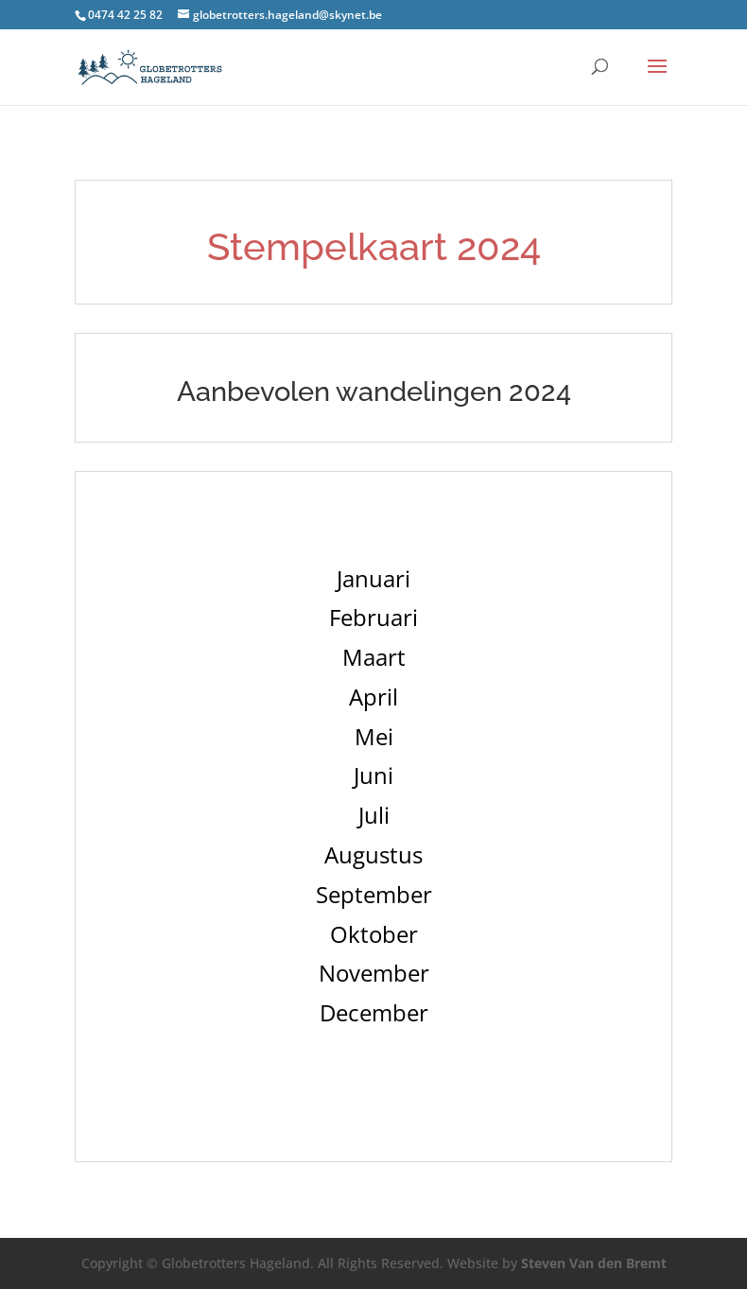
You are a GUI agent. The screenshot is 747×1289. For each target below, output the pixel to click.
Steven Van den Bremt (594, 1263)
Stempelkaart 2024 (374, 246)
